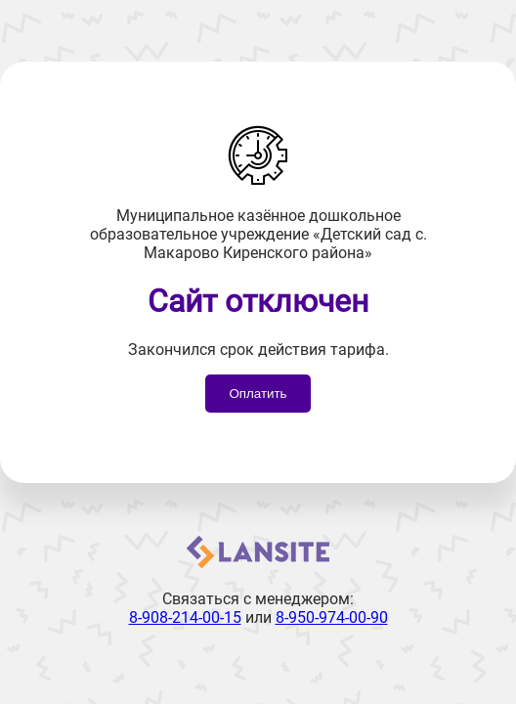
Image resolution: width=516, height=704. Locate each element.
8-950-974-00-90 (332, 617)
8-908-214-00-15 (185, 617)
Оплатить (257, 393)
